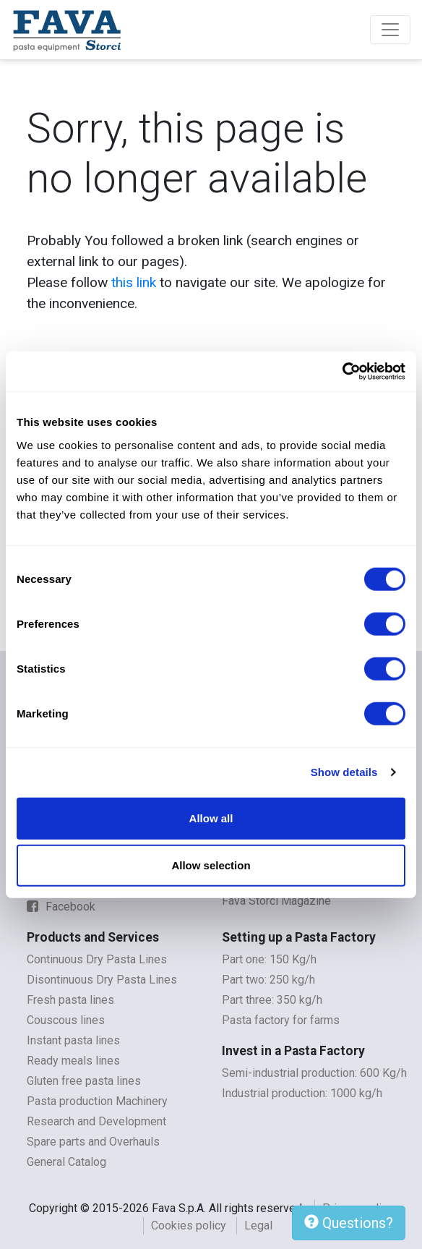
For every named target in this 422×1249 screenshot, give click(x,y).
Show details (344, 772)
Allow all (211, 817)
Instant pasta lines (73, 1040)
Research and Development (96, 1121)
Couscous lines (66, 1020)
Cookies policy (188, 1225)
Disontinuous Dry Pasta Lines (102, 979)
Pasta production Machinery (97, 1101)
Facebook (61, 906)
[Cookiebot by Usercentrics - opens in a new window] (342, 371)
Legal (258, 1225)
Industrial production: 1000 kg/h (302, 1093)
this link (133, 282)
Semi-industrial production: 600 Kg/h (314, 1073)
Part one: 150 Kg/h (269, 959)
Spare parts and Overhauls (93, 1141)
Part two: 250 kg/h (268, 979)
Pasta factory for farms (281, 1020)
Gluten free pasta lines (84, 1081)
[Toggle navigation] (390, 29)
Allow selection (210, 865)
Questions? (348, 1223)
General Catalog (66, 1162)
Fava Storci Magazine (276, 901)
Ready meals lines (73, 1060)
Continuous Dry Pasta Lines (97, 959)
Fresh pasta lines (70, 1000)
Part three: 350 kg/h (272, 1000)
